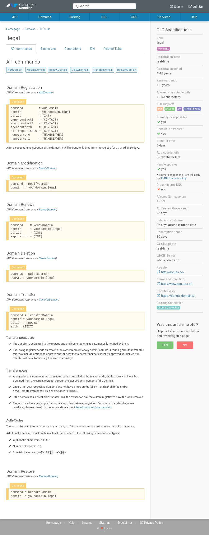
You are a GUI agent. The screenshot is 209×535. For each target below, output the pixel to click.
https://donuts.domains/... (178, 296)
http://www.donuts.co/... (177, 284)
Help (194, 17)
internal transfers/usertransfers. (93, 407)
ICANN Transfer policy (173, 178)
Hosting (74, 17)
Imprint (87, 523)
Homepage (13, 29)
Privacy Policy (153, 523)
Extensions (48, 49)
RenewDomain (58, 69)
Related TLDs (112, 49)
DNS (134, 17)
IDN (92, 49)
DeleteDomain (80, 69)
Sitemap (105, 523)
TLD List (45, 29)
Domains (44, 17)
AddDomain (15, 69)
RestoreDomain (126, 69)
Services (164, 17)
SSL (104, 17)
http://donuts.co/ (172, 272)
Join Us (197, 7)
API (15, 17)
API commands (21, 49)
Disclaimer (125, 523)
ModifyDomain (36, 69)
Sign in (178, 7)
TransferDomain (103, 69)
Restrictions (73, 49)
